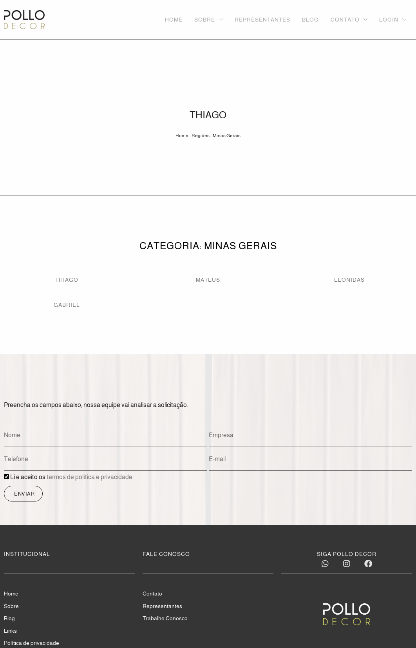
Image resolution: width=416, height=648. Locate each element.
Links (10, 631)
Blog (9, 618)
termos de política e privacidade (89, 477)
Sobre (11, 606)
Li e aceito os (71, 477)
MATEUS (208, 280)
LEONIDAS (349, 280)
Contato (152, 594)
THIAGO (66, 280)
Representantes (162, 606)
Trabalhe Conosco (165, 618)
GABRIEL (67, 305)
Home (181, 135)
